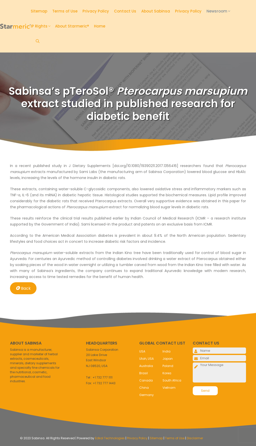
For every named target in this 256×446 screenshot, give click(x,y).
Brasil (143, 373)
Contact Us (125, 11)
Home (99, 26)
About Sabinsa (155, 11)
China (144, 388)
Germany (146, 395)
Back (23, 288)
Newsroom (220, 11)
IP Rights (43, 26)
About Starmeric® (72, 26)
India (166, 351)
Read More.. (19, 387)
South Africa (171, 380)
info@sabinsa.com (101, 389)
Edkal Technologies (110, 438)
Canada (146, 380)
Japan (167, 358)
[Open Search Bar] (37, 41)
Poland (167, 366)
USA (142, 351)
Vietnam (169, 388)
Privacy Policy (95, 11)
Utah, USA (146, 358)
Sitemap (39, 11)
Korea (166, 373)
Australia (146, 366)
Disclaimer (195, 438)
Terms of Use (65, 11)
